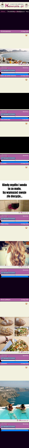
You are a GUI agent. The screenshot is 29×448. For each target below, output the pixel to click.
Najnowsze (16, 11)
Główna (3, 11)
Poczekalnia (11, 11)
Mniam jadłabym (5, 299)
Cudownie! (4, 363)
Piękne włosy (4, 223)
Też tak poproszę (6, 31)
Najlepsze (22, 11)
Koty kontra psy (5, 119)
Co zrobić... (4, 163)
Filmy (27, 11)
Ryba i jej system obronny (8, 75)
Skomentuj (24, 67)
